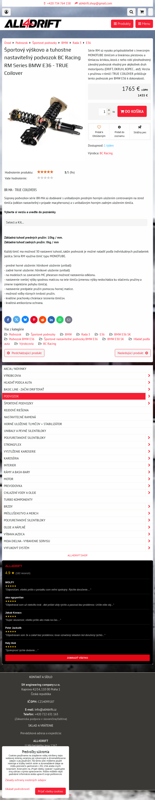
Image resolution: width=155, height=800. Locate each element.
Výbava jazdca (78, 534)
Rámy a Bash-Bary (78, 472)
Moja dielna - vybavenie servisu (78, 541)
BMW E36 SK (122, 334)
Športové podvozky (43, 334)
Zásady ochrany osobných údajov (25, 780)
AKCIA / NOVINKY (15, 369)
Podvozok (15, 334)
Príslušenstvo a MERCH (78, 513)
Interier (78, 465)
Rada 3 (85, 334)
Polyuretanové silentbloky (78, 437)
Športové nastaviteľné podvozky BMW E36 (71, 339)
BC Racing (49, 344)
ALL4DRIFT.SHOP (77, 555)
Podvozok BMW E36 (21, 339)
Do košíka (132, 111)
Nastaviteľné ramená (20, 417)
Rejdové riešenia (16, 410)
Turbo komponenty (18, 499)
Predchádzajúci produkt (24, 353)
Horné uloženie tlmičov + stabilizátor (33, 424)
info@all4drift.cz (46, 709)
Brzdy (78, 506)
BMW (68, 334)
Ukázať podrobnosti (17, 788)
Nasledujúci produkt (133, 353)
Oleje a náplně (78, 527)
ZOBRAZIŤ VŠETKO (77, 658)
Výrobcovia (26, 344)
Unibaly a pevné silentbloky (25, 431)
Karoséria (78, 458)
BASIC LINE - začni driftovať (78, 389)
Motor (78, 479)
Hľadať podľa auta (78, 382)
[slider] (45, 172)
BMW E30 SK (115, 339)
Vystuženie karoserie (78, 451)
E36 (102, 334)
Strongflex (78, 444)
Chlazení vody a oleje (78, 492)
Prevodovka (78, 486)
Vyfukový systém (78, 548)
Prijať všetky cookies (50, 791)
